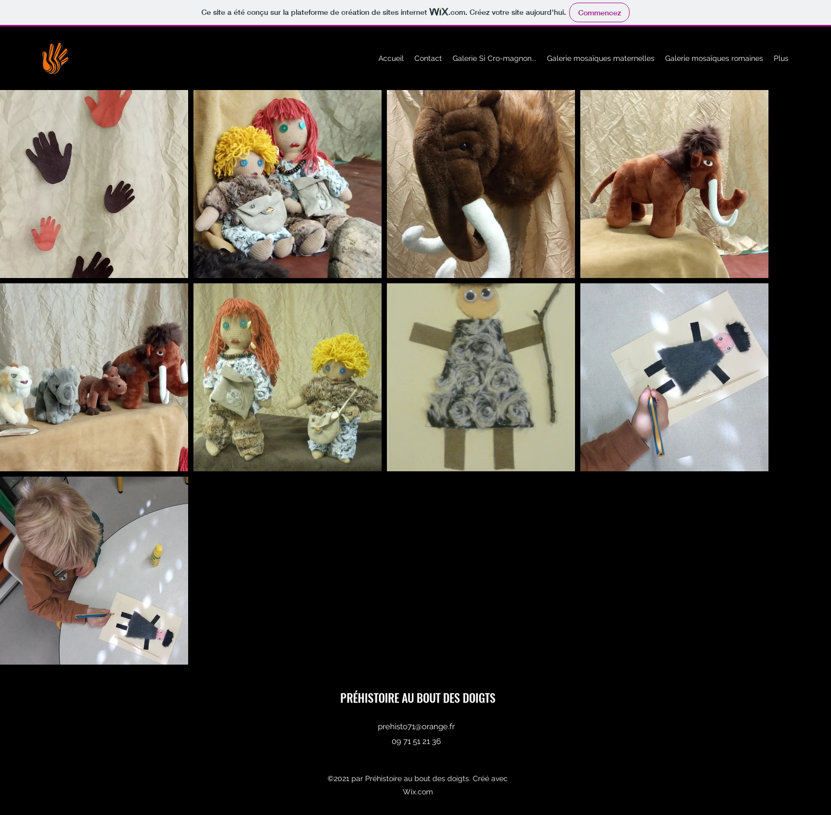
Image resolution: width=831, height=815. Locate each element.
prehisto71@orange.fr (416, 726)
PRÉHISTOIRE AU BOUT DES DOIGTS (418, 697)
